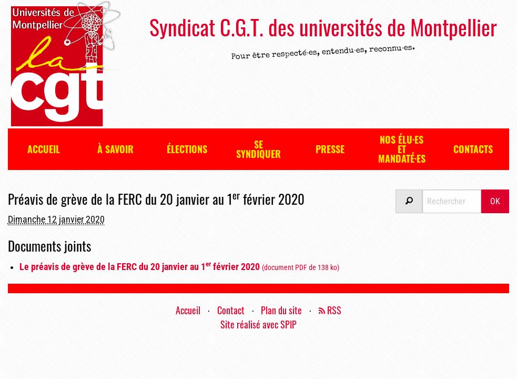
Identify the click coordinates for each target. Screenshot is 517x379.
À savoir (115, 149)
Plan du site (281, 310)
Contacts (473, 149)
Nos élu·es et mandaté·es (401, 149)
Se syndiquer (258, 149)
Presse (330, 149)
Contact (231, 310)
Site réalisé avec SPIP (258, 324)
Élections (187, 149)
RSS (330, 310)
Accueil (43, 149)
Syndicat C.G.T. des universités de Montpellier (323, 27)
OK (495, 201)
